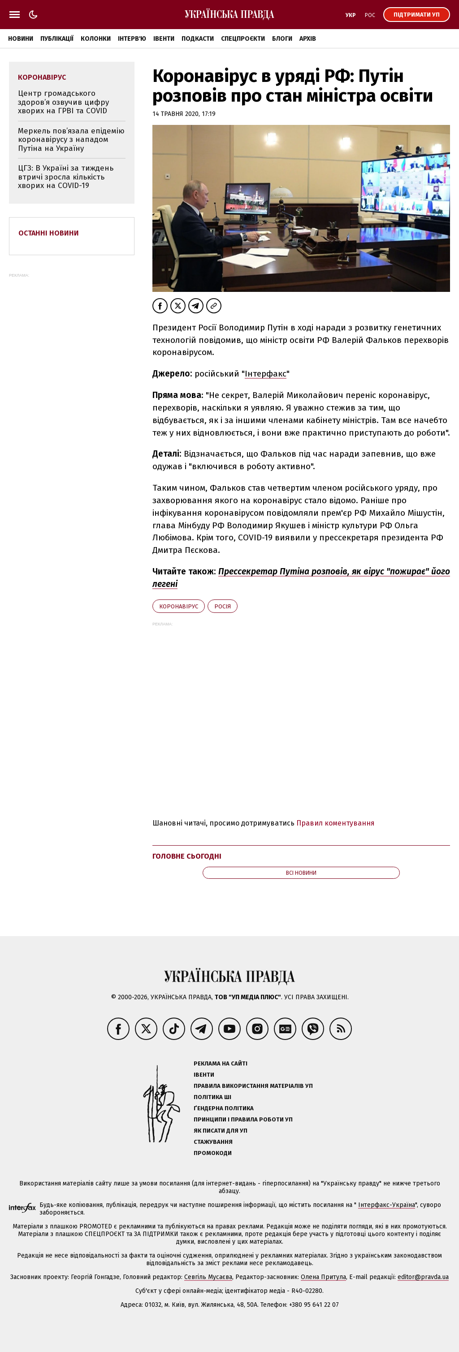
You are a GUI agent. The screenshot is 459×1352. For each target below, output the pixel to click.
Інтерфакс (265, 373)
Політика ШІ (212, 1097)
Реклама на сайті (220, 1063)
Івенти (163, 39)
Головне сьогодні (186, 856)
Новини (20, 39)
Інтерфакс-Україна (386, 1205)
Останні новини (48, 233)
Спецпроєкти (243, 39)
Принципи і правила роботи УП (243, 1119)
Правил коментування (335, 823)
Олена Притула (323, 1277)
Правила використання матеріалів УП (253, 1085)
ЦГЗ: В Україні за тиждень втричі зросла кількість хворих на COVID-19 (65, 176)
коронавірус (178, 606)
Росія (222, 606)
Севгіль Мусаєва (208, 1277)
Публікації (57, 39)
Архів (307, 39)
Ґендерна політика (224, 1108)
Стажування (213, 1141)
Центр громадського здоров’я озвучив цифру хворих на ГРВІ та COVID (63, 102)
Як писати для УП (220, 1130)
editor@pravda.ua (423, 1277)
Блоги (282, 39)
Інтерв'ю (132, 39)
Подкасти (198, 39)
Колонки (96, 39)
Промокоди (213, 1153)
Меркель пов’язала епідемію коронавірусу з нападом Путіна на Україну (71, 139)
